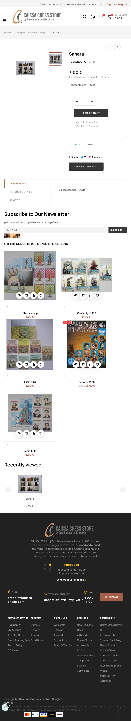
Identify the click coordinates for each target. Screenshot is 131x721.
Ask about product (86, 166)
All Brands (82, 635)
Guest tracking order (51, 4)
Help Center (14, 624)
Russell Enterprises (110, 665)
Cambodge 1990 (86, 313)
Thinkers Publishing (110, 640)
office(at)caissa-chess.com (20, 600)
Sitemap (58, 630)
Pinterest (97, 157)
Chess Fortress (108, 660)
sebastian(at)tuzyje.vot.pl (64, 600)
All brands (105, 680)
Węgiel (103, 670)
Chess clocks (84, 640)
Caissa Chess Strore (111, 624)
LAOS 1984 (30, 382)
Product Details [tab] (21, 191)
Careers (35, 624)
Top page (113, 597)
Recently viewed (76, 4)
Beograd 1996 (87, 382)
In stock (75, 144)
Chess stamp (30, 313)
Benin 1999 (30, 451)
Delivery (35, 630)
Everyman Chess (109, 635)
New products (85, 624)
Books (80, 650)
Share (74, 157)
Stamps (81, 665)
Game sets (83, 670)
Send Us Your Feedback (70, 579)
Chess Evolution (109, 655)
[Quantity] (84, 101)
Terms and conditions (37, 637)
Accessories (83, 645)
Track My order (16, 635)
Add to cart (91, 113)
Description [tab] (18, 183)
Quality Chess (107, 650)
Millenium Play (108, 675)
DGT (102, 630)
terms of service (63, 645)
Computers (83, 660)
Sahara (30, 498)
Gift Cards (13, 650)
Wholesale (59, 624)
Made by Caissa (85, 655)
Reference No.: (78, 61)
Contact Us (95, 4)
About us (59, 635)
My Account (14, 630)
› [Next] (123, 489)
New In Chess (107, 645)
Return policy (15, 645)
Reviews (15, 200)
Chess (80, 630)
